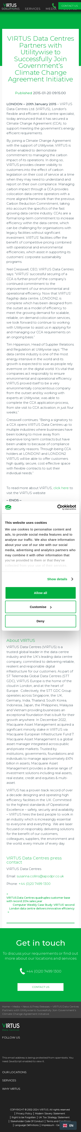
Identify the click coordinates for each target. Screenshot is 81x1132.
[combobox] (68, 1125)
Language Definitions (27, 1125)
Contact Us (70, 5)
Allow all (40, 592)
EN (68, 1125)
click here (61, 488)
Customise (41, 607)
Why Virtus (11, 1088)
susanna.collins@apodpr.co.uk (40, 876)
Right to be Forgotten (24, 1117)
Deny (40, 621)
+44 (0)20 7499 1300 (35, 884)
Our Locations (14, 1072)
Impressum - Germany (54, 1125)
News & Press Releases (36, 1006)
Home (6, 1006)
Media (51, 8)
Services (32, 8)
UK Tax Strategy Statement (54, 1117)
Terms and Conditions (58, 1121)
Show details (57, 579)
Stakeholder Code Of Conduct (27, 1121)
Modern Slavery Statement (50, 1113)
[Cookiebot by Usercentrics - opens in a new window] (57, 507)
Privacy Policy (24, 1113)
